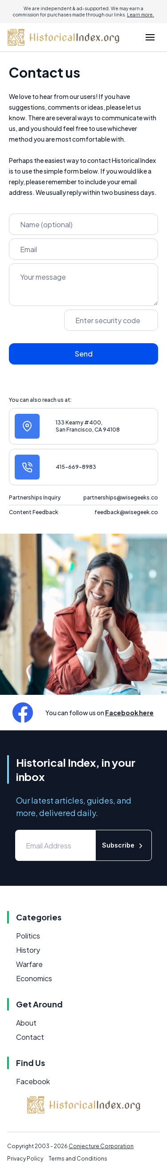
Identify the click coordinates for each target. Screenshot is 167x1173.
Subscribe (123, 845)
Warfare (29, 964)
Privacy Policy (25, 1158)
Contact (30, 1037)
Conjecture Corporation (101, 1146)
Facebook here (129, 713)
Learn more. (140, 14)
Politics (28, 935)
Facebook (33, 1081)
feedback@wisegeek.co (126, 512)
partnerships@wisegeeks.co (120, 497)
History (28, 950)
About (26, 1022)
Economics (34, 978)
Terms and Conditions (78, 1158)
